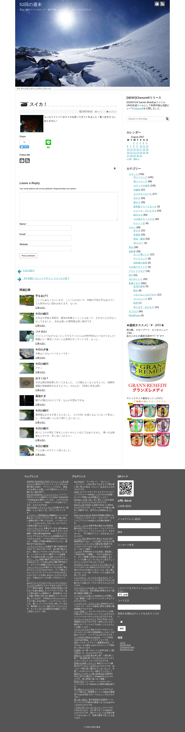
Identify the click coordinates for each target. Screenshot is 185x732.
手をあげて (41, 295)
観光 (135, 290)
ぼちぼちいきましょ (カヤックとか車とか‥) (94, 564)
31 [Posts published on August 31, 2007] (140, 156)
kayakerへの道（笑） (83, 500)
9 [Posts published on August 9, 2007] (137, 146)
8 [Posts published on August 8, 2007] (134, 146)
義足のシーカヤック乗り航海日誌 (89, 674)
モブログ (133, 311)
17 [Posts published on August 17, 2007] (140, 149)
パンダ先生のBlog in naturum (87, 637)
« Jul (128, 159)
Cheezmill (138, 108)
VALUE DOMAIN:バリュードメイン (43, 494)
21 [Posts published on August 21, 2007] (131, 152)
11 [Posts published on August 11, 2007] (144, 146)
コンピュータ (140, 299)
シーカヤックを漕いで (84, 596)
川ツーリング (140, 177)
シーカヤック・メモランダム (87, 603)
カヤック (133, 174)
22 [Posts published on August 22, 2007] (134, 152)
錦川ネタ (138, 215)
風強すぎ (40, 396)
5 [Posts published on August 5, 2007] (146, 143)
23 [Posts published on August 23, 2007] (137, 152)
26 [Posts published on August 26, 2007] (147, 152)
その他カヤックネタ (143, 219)
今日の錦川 (25, 271)
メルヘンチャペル (35, 567)
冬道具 (136, 234)
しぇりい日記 (80, 539)
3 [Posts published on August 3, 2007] (140, 143)
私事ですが (134, 283)
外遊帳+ (77, 650)
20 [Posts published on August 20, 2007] (128, 152)
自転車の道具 (140, 263)
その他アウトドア (138, 267)
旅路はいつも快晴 (82, 655)
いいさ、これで (81, 526)
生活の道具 (139, 286)
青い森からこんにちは (84, 689)
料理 (135, 303)
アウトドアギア (137, 271)
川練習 (136, 190)
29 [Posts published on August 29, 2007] (134, 156)
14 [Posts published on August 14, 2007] (131, 149)
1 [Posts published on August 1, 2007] (134, 143)
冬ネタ (136, 230)
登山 (131, 247)
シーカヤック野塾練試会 (38, 515)
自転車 (132, 251)
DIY (131, 275)
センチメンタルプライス (85, 619)
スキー (132, 227)
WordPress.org (126, 649)
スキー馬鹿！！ (81, 611)
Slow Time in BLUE (82, 515)
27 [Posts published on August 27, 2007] (128, 156)
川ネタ (136, 198)
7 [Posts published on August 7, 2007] (130, 146)
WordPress (134, 315)
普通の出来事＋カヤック (85, 663)
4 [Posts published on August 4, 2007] (143, 143)
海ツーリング (140, 181)
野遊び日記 (79, 681)
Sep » (136, 159)
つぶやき (78, 552)
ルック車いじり (141, 254)
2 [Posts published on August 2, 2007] (137, 143)
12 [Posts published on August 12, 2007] (147, 146)
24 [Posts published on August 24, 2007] (140, 152)
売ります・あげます (143, 307)
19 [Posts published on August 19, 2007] (147, 149)
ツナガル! (41, 331)
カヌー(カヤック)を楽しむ (86, 588)
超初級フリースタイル (145, 206)
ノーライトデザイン (36, 546)
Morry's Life (79, 505)
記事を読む (40, 308)
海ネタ (136, 202)
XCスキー (138, 243)
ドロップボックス (35, 528)
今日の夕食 (41, 349)
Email (23, 234)
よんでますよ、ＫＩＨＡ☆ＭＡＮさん (91, 577)
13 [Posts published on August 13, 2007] (128, 149)
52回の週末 (31, 4)
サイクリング (140, 258)
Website (24, 244)
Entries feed (125, 645)
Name (23, 224)
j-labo (76, 492)
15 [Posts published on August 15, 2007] (134, 149)
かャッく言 (139, 223)
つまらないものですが (145, 294)
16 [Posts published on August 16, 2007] (137, 149)
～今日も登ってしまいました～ (88, 707)
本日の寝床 (41, 446)
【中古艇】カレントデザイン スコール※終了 (43, 279)
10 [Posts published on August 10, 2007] (140, 146)
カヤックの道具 (141, 185)
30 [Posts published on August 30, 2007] (137, 156)
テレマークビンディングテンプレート (34, 88)
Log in (122, 643)
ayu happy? (79, 481)
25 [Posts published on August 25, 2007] (144, 152)
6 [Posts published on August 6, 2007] (127, 146)
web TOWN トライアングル (39, 507)
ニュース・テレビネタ (145, 210)
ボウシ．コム (33, 559)
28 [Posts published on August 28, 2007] (131, 156)
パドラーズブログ (82, 629)
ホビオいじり (136, 279)
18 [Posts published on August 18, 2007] (144, 149)
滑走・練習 (139, 239)
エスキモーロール (142, 194)
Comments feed (127, 647)
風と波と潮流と (81, 700)
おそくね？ (41, 378)
